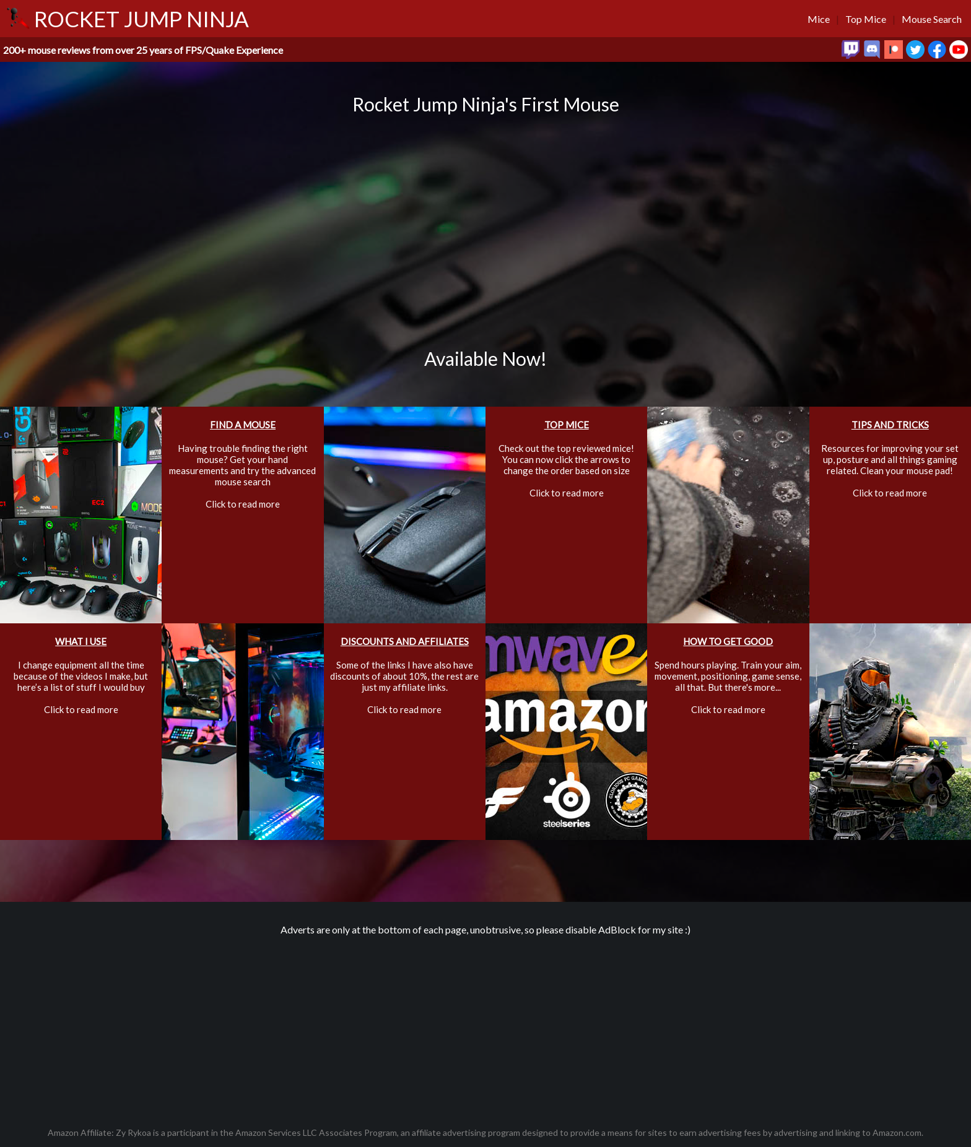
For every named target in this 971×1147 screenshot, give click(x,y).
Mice (819, 19)
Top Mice (865, 19)
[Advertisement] (485, 1025)
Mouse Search (932, 19)
